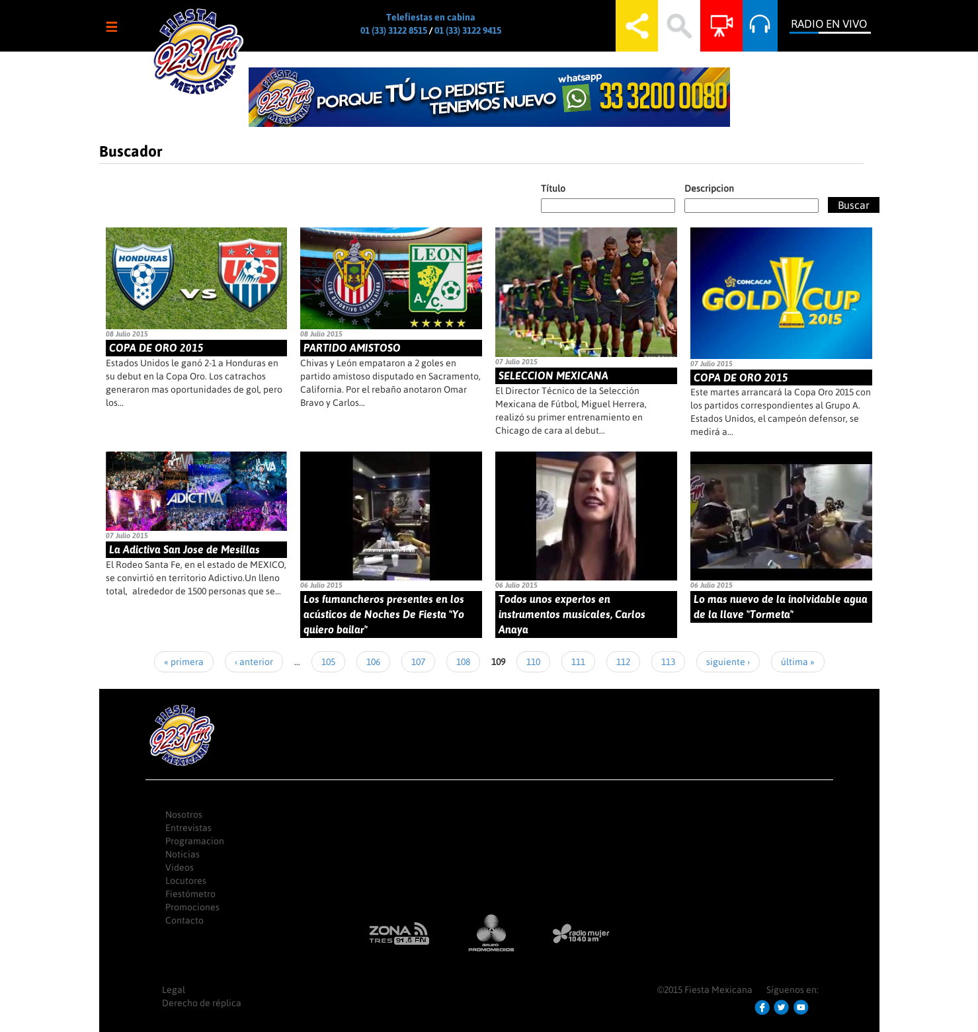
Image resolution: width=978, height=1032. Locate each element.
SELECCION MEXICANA (553, 375)
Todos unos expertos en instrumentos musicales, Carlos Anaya (572, 614)
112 (623, 661)
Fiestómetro (190, 894)
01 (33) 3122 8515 (393, 30)
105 (328, 661)
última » (798, 661)
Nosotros (183, 814)
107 (418, 661)
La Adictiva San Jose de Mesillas (184, 549)
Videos (179, 867)
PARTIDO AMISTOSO (352, 348)
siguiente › (728, 661)
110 (533, 661)
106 (373, 661)
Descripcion (709, 188)
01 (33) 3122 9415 (467, 30)
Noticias (182, 854)
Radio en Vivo (829, 23)
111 (578, 661)
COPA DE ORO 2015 (156, 348)
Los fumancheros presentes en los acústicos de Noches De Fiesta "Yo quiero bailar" (384, 614)
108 (463, 661)
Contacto (184, 920)
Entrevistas (188, 827)
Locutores (185, 880)
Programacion (194, 841)
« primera (184, 661)
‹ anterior (254, 661)
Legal (173, 989)
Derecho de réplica (201, 1003)
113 (668, 661)
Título (553, 188)
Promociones (192, 907)
